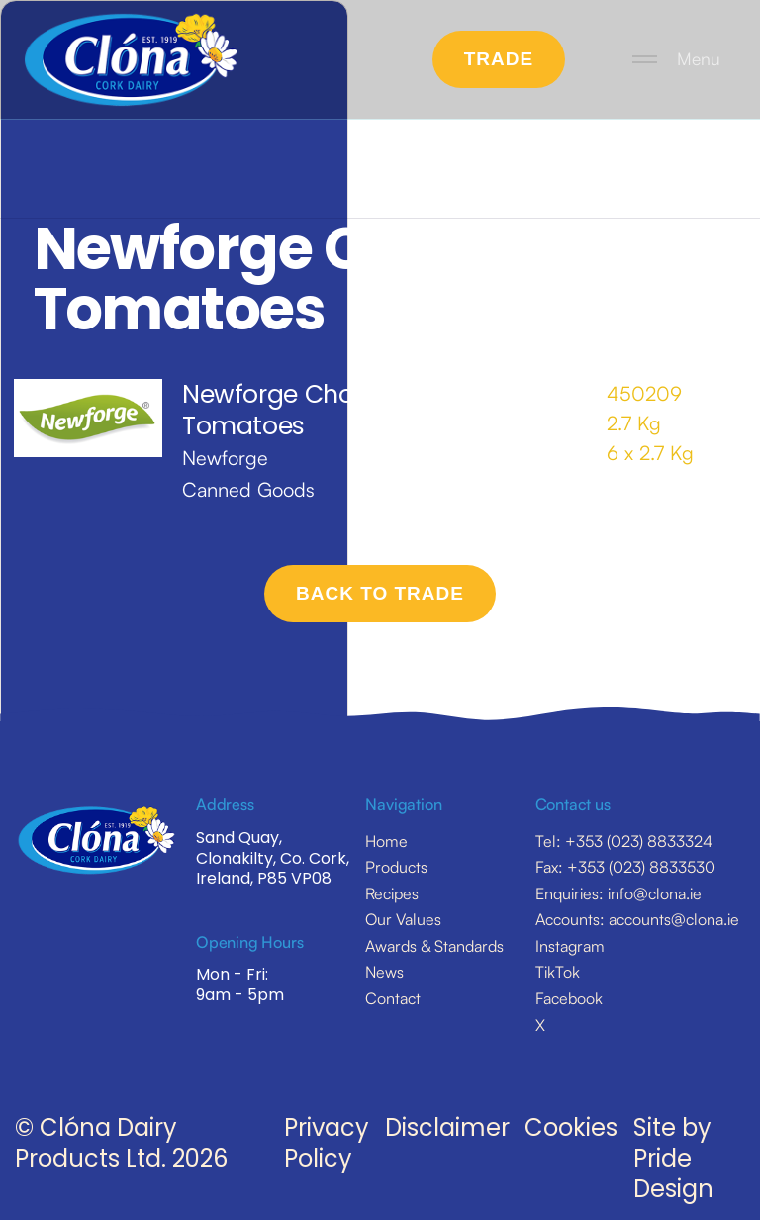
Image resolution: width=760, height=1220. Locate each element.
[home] (131, 60)
